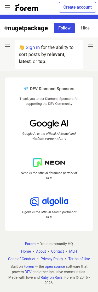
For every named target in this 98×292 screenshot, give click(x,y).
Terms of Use (79, 259)
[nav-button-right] (90, 45)
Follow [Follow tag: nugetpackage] (64, 28)
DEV (28, 272)
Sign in (33, 47)
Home (26, 251)
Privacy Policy (52, 259)
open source (55, 266)
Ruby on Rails (52, 277)
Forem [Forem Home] (30, 244)
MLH (73, 251)
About (41, 251)
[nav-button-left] (7, 45)
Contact (57, 251)
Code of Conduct (22, 259)
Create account (77, 7)
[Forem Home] (27, 7)
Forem (29, 266)
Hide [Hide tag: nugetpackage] (85, 28)
